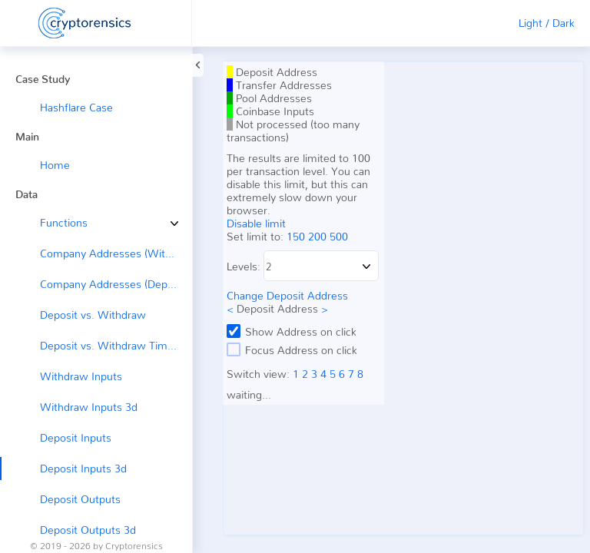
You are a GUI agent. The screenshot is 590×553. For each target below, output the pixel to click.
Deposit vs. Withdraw (93, 314)
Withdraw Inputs (81, 375)
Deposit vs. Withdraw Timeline (115, 345)
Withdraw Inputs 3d (89, 406)
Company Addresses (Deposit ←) (116, 283)
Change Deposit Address (287, 295)
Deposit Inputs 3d (83, 468)
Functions (52, 222)
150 (296, 236)
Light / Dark (547, 22)
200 (317, 236)
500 (339, 236)
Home (55, 164)
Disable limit (256, 223)
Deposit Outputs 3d (88, 529)
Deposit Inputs (75, 437)
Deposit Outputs (80, 498)
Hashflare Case (76, 107)
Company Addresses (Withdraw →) (116, 253)
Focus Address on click (292, 349)
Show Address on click (291, 331)
